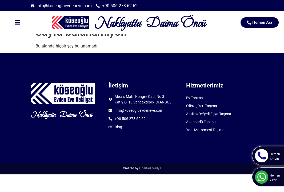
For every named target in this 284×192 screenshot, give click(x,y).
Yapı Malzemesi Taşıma (205, 130)
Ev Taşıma (194, 98)
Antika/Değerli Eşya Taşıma (208, 114)
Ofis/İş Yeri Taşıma (201, 106)
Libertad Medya (150, 168)
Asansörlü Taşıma (201, 122)
